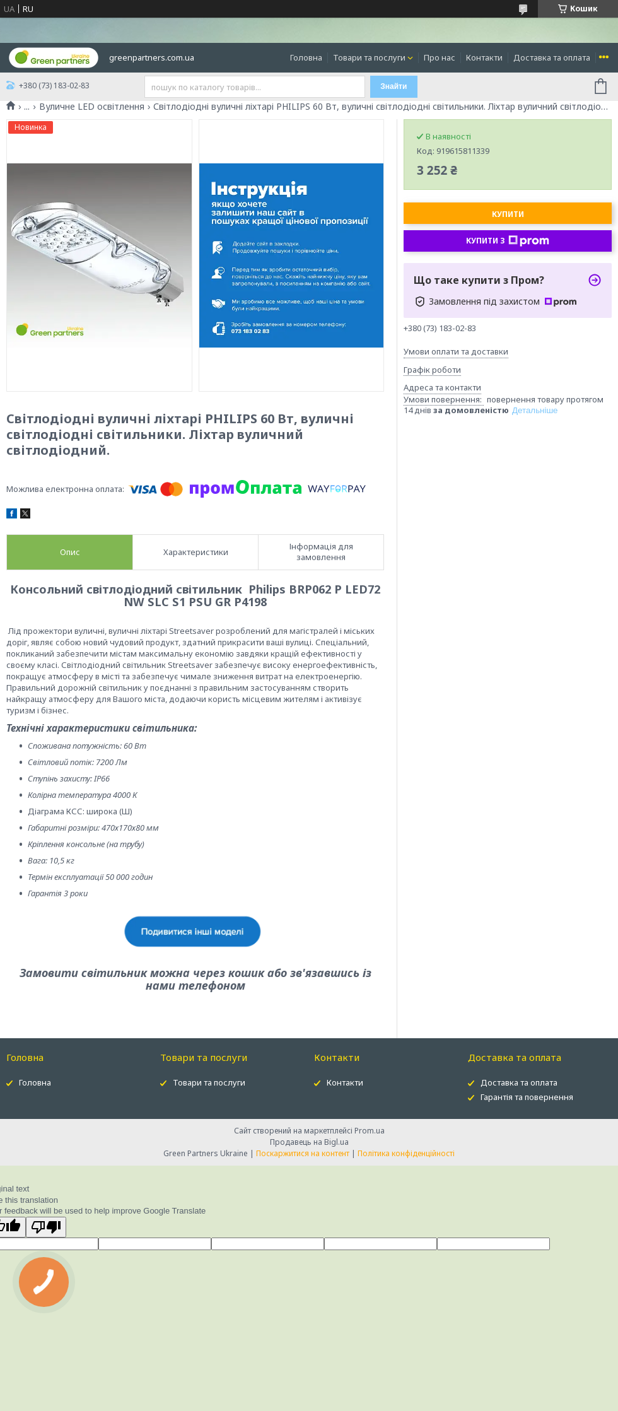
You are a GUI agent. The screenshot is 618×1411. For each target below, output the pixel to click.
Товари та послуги (369, 57)
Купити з (507, 241)
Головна (306, 57)
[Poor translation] (46, 1227)
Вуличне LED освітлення (91, 106)
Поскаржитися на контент (302, 1153)
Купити (508, 214)
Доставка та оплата (551, 57)
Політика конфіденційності (406, 1153)
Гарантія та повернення (527, 1097)
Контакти (484, 57)
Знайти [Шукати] (393, 86)
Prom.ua (369, 1130)
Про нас (439, 57)
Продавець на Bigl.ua (309, 1142)
